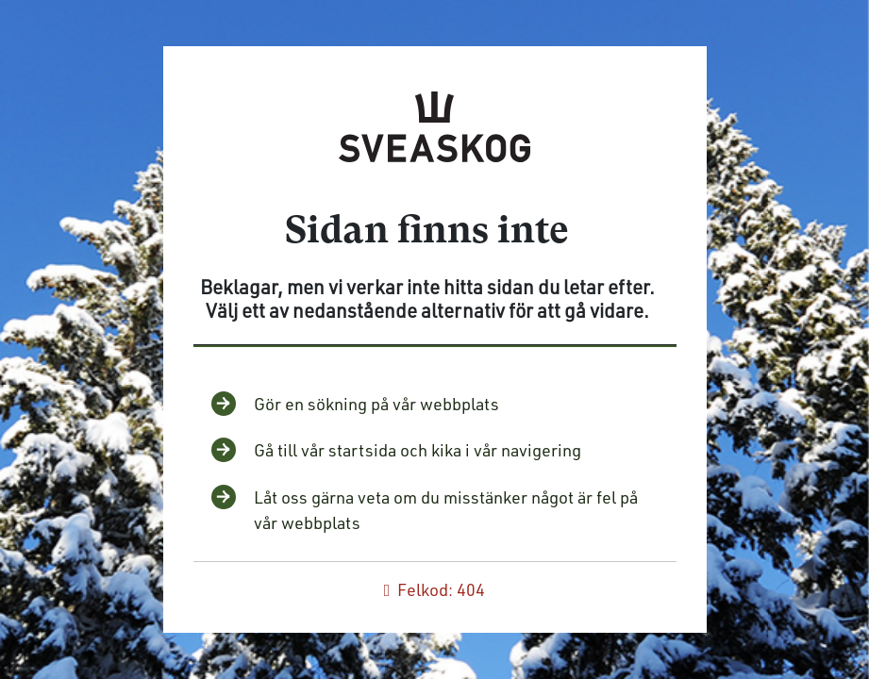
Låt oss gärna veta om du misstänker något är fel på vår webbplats (446, 510)
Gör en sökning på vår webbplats (376, 403)
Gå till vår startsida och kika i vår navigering (417, 450)
